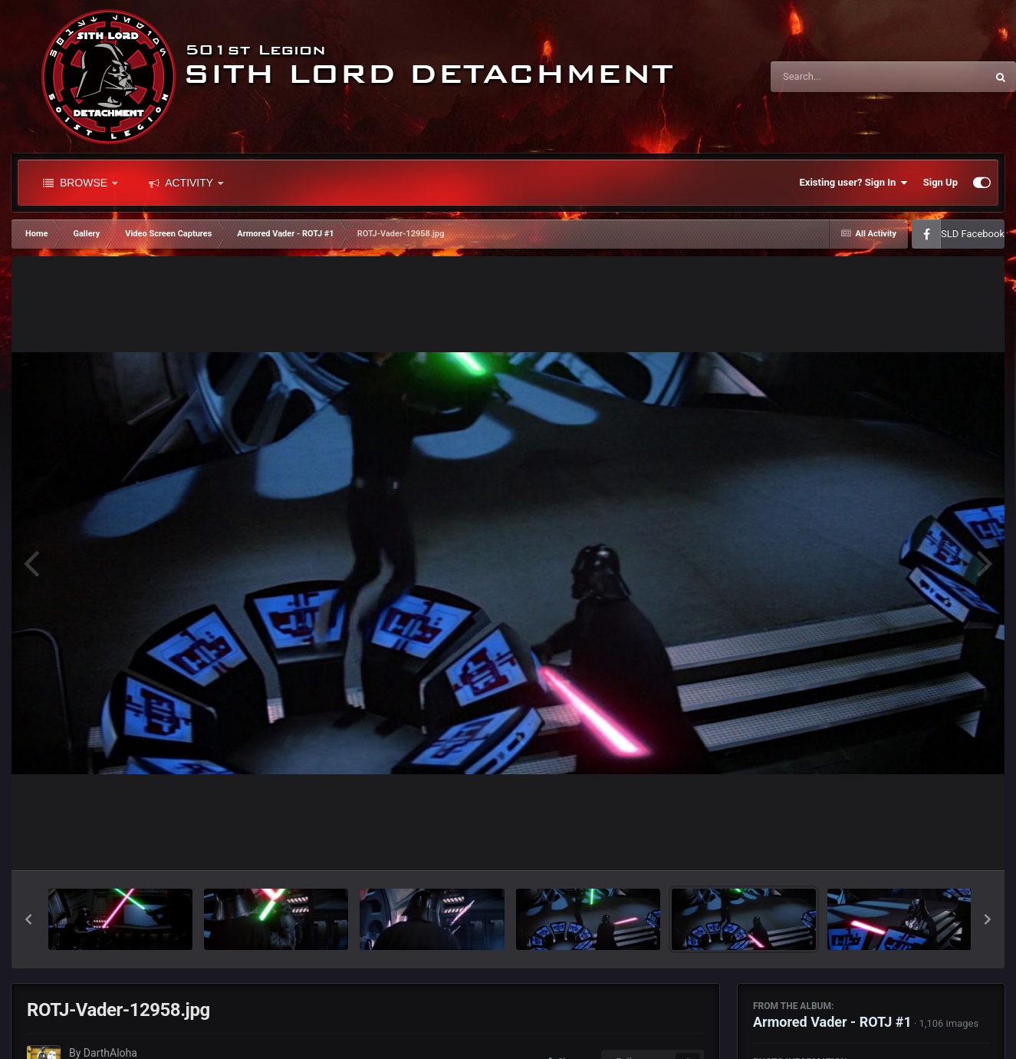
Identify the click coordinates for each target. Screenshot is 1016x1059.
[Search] (840, 76)
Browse (80, 183)
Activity (186, 183)
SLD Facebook (972, 233)
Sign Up (940, 182)
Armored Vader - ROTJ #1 (832, 1022)
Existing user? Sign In (854, 183)
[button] (28, 919)
